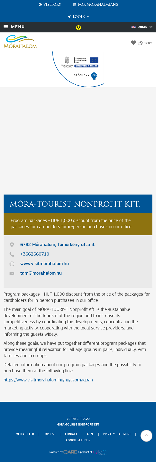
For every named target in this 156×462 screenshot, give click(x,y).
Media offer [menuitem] (25, 434)
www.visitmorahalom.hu (44, 264)
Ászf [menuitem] (90, 434)
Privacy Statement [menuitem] (117, 434)
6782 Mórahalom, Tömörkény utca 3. (57, 244)
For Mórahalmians (95, 5)
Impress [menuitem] (49, 434)
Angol (141, 27)
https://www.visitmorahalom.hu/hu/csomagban (48, 380)
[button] (146, 436)
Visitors (49, 5)
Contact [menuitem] (71, 434)
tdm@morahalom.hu (41, 273)
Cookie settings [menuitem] (78, 440)
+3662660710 (34, 254)
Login (78, 17)
